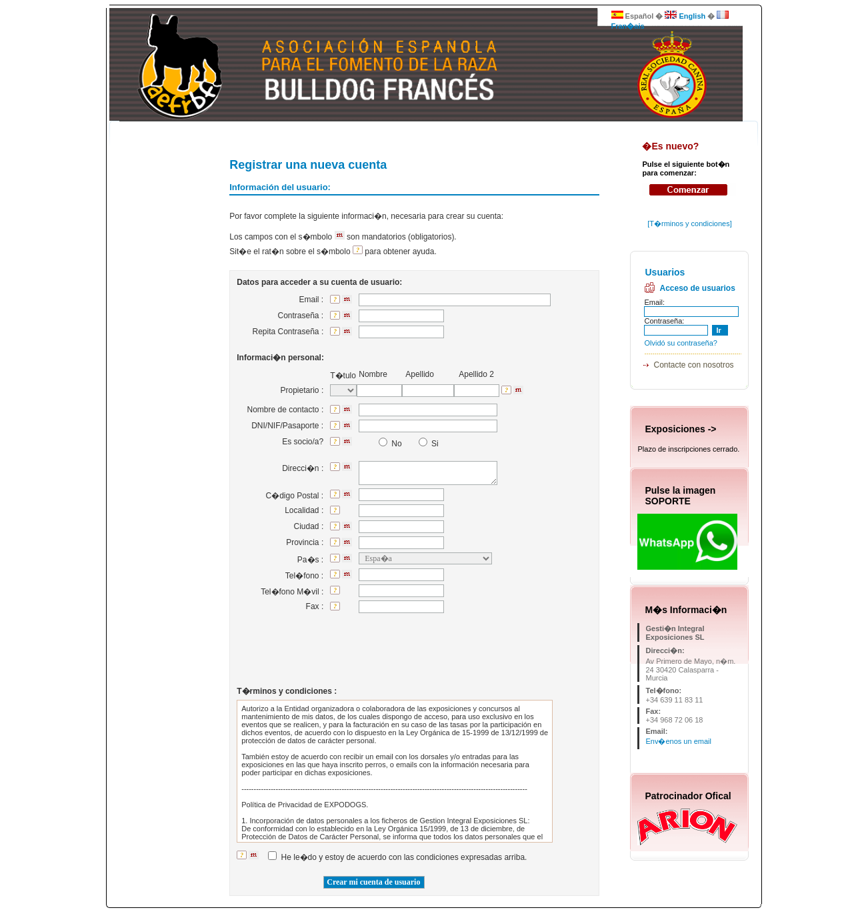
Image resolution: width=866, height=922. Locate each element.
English (685, 16)
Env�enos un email (678, 741)
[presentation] (431, 652)
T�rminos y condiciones (689, 223)
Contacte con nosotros (693, 365)
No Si (404, 443)
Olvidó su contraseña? (680, 343)
